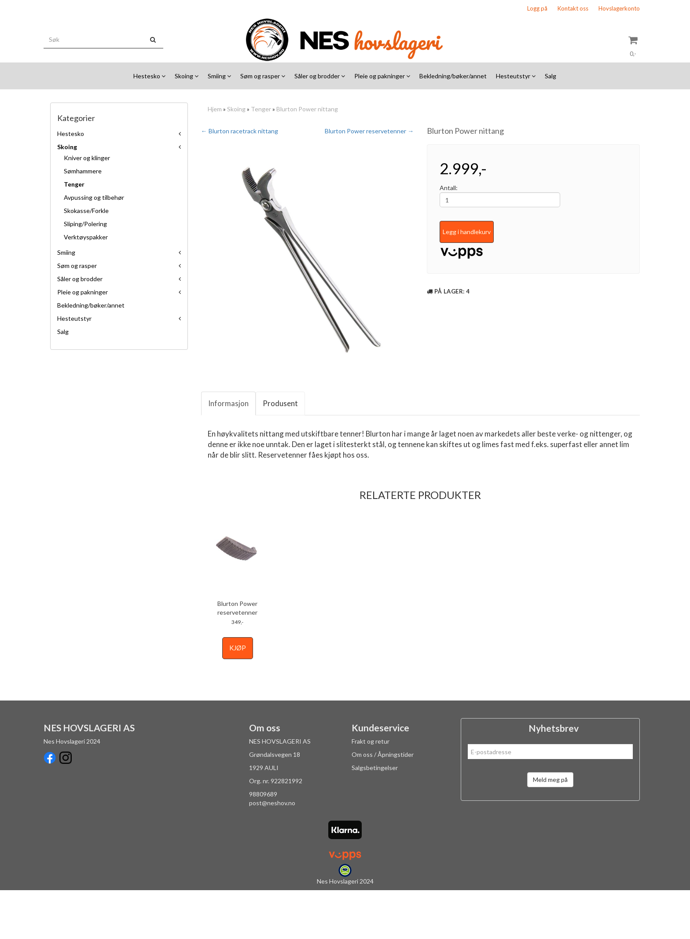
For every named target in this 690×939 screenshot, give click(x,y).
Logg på (537, 8)
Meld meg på (550, 828)
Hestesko (70, 133)
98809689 (263, 843)
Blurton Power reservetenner (237, 657)
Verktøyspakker (86, 237)
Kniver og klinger (87, 157)
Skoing (67, 146)
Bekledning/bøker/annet (91, 305)
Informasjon (228, 452)
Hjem (215, 109)
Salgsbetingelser (375, 816)
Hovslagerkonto (619, 8)
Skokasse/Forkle (86, 210)
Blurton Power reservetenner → (369, 131)
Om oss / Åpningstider (383, 803)
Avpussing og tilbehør (94, 197)
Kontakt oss (573, 8)
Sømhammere (83, 171)
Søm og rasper (77, 265)
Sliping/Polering (85, 223)
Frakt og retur (370, 790)
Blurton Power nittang (307, 109)
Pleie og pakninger (82, 292)
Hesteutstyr (74, 318)
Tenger (74, 184)
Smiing (66, 252)
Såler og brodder (80, 278)
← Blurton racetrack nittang (239, 131)
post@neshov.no (272, 851)
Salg (63, 331)
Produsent (280, 452)
